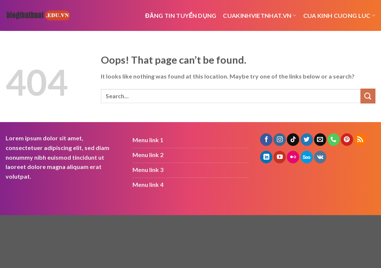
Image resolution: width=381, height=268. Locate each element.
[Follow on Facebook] (266, 139)
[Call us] (333, 139)
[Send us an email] (320, 139)
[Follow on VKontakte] (320, 157)
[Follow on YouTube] (279, 157)
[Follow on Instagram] (279, 139)
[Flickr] (293, 157)
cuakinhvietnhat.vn (259, 15)
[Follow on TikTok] (293, 139)
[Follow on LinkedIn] (266, 157)
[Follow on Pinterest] (347, 139)
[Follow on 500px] (307, 157)
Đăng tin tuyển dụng (180, 15)
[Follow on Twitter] (307, 139)
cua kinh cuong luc (339, 15)
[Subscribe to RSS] (360, 139)
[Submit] (368, 96)
